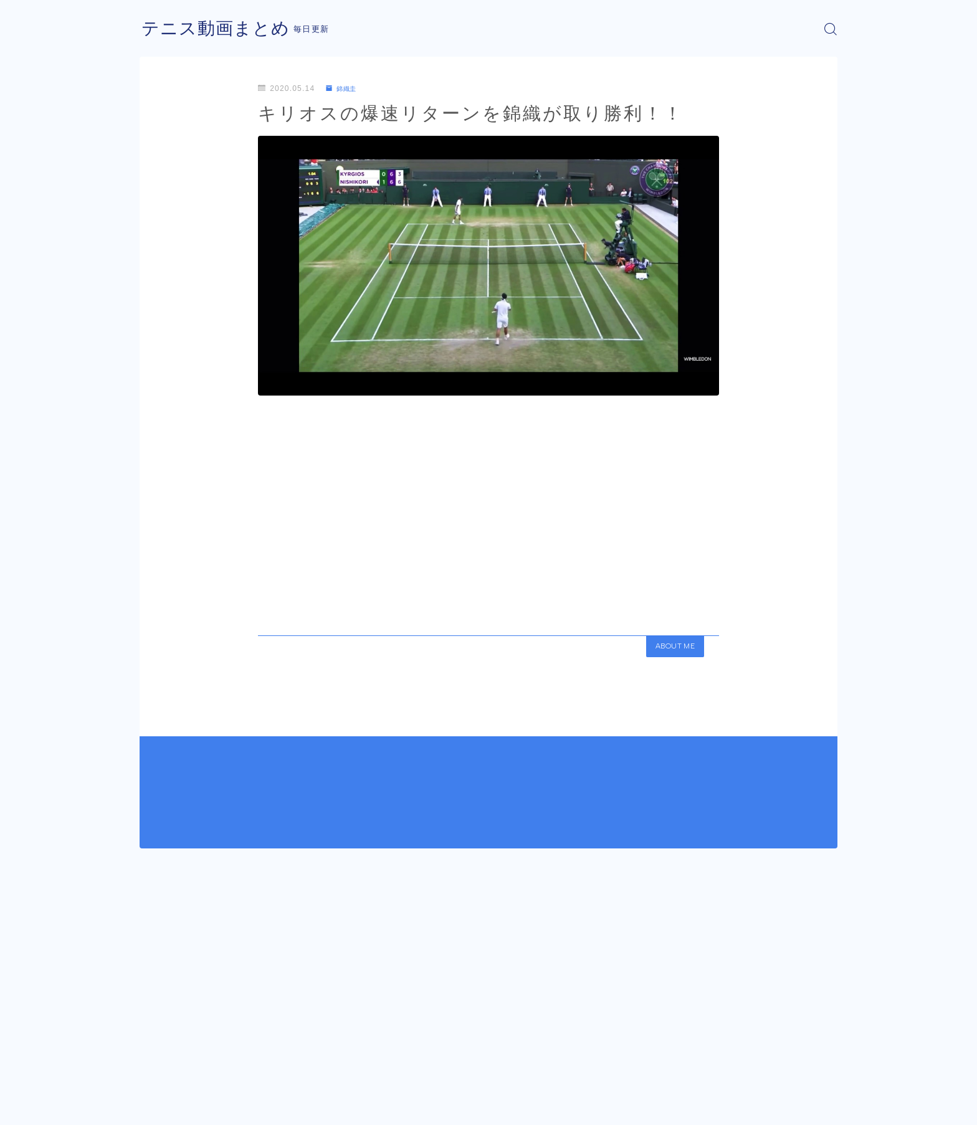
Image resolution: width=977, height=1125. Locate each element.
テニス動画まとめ (220, 29)
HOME (153, 1069)
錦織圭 (344, 88)
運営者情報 (160, 1106)
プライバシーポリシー (245, 1106)
